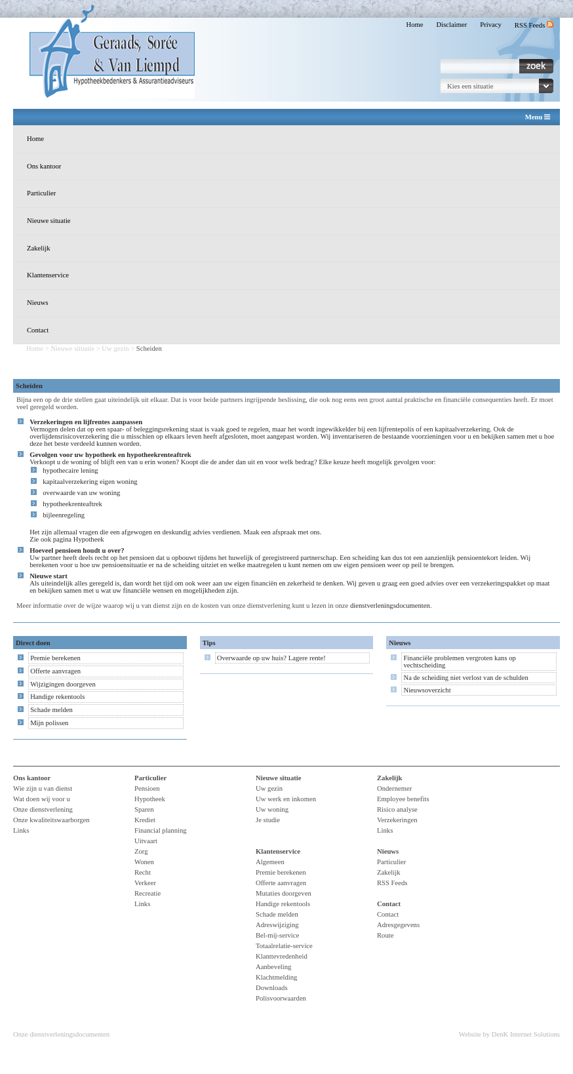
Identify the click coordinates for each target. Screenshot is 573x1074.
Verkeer (145, 882)
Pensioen (146, 788)
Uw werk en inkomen (286, 799)
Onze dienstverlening (43, 809)
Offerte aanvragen (55, 671)
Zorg (141, 851)
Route (385, 935)
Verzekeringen (397, 820)
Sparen (144, 809)
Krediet (144, 820)
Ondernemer (394, 788)
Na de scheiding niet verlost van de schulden (465, 677)
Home (414, 24)
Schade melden (51, 709)
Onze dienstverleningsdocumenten (61, 1034)
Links (21, 830)
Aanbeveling (273, 966)
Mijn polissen (49, 722)
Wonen (144, 861)
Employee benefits (403, 799)
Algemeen (270, 861)
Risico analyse (397, 809)
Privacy (491, 24)
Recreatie (147, 893)
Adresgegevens (398, 924)
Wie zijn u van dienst (42, 788)
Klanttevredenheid (281, 956)
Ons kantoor (44, 166)
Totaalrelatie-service (284, 945)
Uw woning (272, 809)
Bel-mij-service (277, 935)
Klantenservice (48, 275)
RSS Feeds (534, 25)
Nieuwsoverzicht (426, 690)
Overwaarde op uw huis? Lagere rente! (271, 658)
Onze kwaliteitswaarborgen (51, 820)
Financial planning (160, 830)
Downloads (272, 987)
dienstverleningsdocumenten (390, 605)
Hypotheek (88, 539)
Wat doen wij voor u (41, 799)
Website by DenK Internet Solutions (509, 1034)
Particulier (41, 193)
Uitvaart (145, 841)
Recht (142, 872)
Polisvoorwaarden (281, 998)
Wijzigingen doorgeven (63, 684)
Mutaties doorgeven (283, 893)
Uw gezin (115, 348)
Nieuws (38, 302)
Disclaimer (452, 24)
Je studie (268, 820)
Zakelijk (38, 248)
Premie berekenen (55, 658)
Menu (537, 117)
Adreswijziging (277, 924)
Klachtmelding (276, 977)
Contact (38, 330)
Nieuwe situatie (49, 220)
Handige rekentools (57, 696)
